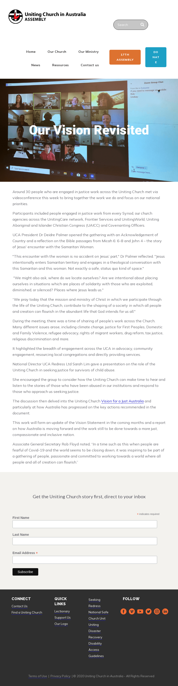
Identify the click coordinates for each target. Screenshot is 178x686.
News (35, 65)
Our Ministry (88, 52)
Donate (156, 57)
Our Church (57, 52)
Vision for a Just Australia (122, 401)
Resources (60, 65)
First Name (21, 518)
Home (30, 52)
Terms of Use (37, 676)
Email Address (25, 553)
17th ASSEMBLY (125, 57)
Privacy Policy (60, 676)
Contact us (90, 65)
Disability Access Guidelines (96, 650)
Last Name (21, 534)
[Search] (142, 25)
